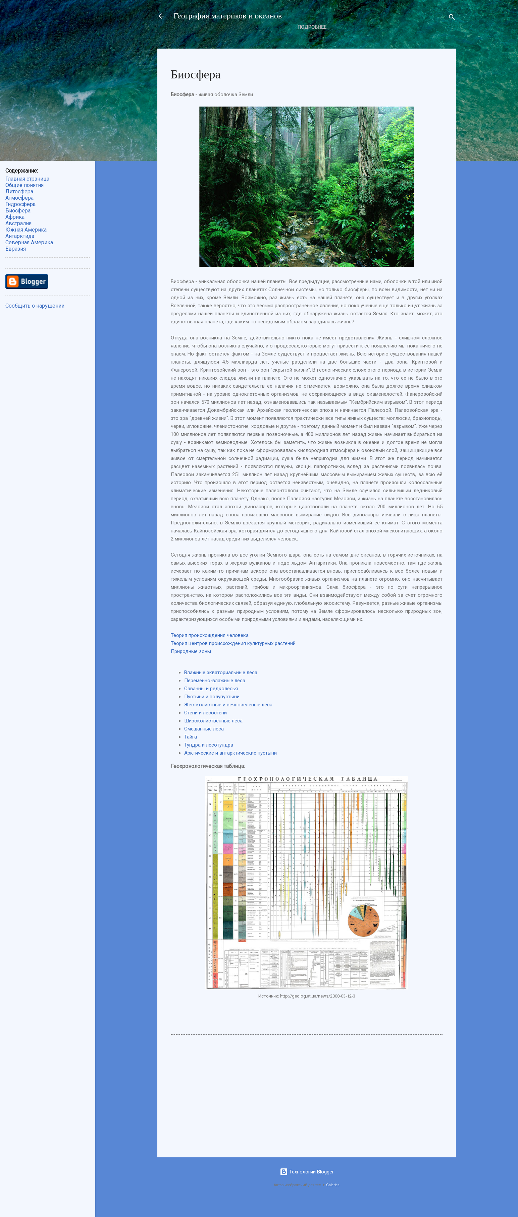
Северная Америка (29, 242)
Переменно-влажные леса (214, 695)
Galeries (333, 1199)
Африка (14, 217)
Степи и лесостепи (205, 727)
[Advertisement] (307, 1109)
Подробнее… (372, 40)
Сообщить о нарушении (34, 306)
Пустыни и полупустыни (212, 711)
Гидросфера (20, 204)
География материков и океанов (227, 15)
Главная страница (27, 179)
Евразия (15, 249)
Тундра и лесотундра (208, 759)
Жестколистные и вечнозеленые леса (228, 719)
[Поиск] (452, 18)
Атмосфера (290, 40)
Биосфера (330, 40)
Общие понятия (200, 40)
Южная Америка (26, 230)
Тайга (190, 751)
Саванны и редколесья (211, 703)
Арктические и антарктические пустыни (230, 767)
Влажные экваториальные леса (220, 687)
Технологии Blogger (307, 1186)
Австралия (18, 223)
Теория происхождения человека (210, 650)
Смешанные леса (204, 743)
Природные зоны (191, 666)
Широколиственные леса (213, 735)
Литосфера (248, 40)
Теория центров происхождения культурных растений (233, 658)
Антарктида (19, 236)
